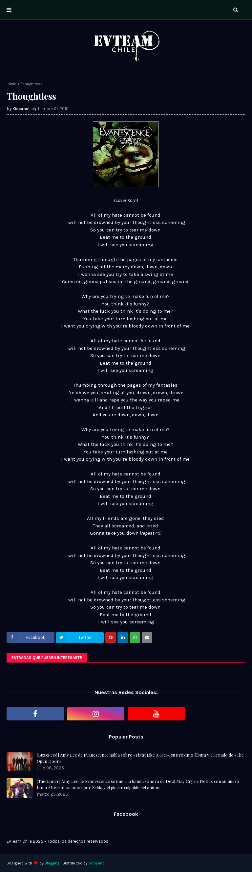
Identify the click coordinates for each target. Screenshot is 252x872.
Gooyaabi (97, 863)
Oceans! (21, 108)
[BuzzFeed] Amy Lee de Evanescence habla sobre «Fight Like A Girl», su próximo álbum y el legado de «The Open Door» (140, 758)
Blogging (52, 863)
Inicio (11, 84)
